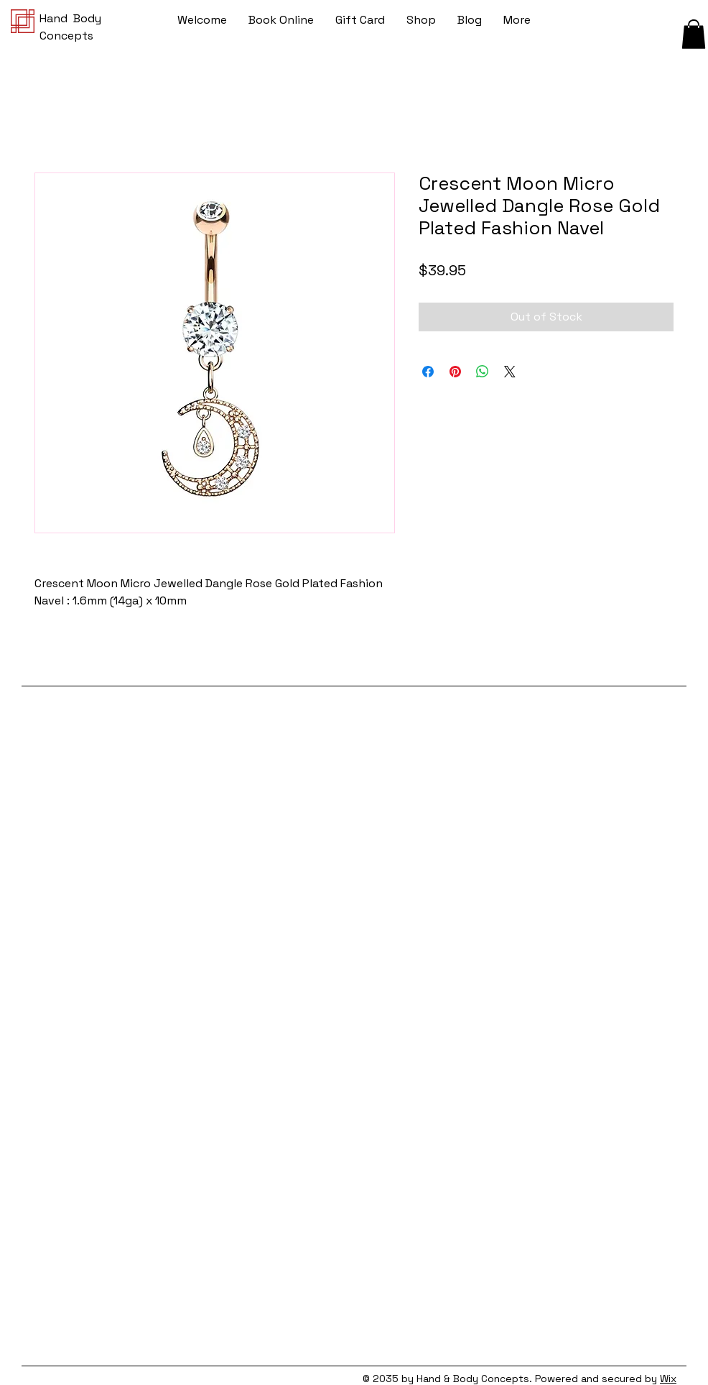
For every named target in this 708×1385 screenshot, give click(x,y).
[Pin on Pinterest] (455, 371)
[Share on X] (509, 371)
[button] (693, 34)
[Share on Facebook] (428, 371)
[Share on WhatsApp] (482, 371)
